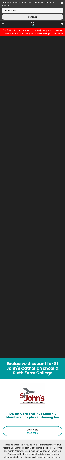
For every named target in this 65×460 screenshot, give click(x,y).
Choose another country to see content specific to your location (28, 4)
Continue (32, 17)
